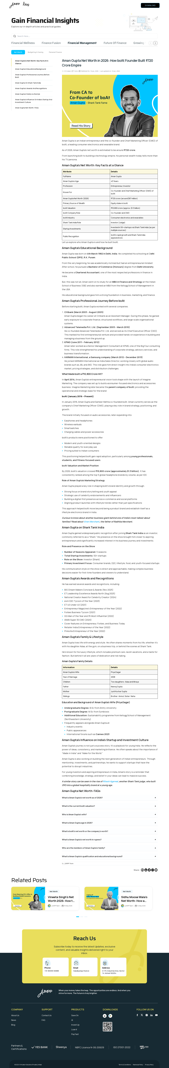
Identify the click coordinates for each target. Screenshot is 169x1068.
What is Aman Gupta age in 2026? (77, 823)
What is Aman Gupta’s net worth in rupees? (82, 839)
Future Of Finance (115, 43)
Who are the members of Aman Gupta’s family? (83, 848)
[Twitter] (149, 869)
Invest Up (75, 1024)
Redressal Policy (138, 1065)
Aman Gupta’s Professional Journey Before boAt (32, 76)
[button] (77, 916)
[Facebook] (142, 869)
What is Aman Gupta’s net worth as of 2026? (82, 797)
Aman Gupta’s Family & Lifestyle (27, 94)
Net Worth (18, 52)
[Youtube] (156, 869)
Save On (75, 1015)
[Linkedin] (145, 869)
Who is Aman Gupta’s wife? (74, 814)
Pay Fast (75, 1034)
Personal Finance (55, 52)
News (13, 1020)
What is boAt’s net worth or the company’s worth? (85, 831)
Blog (13, 1024)
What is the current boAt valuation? (78, 806)
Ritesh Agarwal (110, 781)
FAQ (43, 1020)
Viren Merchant (91, 521)
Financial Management (82, 43)
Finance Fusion (51, 43)
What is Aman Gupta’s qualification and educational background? (92, 856)
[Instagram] (152, 869)
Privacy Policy (149, 1065)
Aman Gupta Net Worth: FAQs (27, 108)
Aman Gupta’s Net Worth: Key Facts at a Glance (31, 62)
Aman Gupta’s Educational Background (30, 69)
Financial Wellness (23, 43)
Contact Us (47, 1015)
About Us (15, 1015)
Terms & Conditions (125, 1065)
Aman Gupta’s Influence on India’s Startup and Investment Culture (33, 100)
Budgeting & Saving (35, 52)
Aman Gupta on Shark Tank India (28, 83)
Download (150, 5)
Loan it (74, 1029)
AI (72, 1020)
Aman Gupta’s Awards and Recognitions (31, 88)
